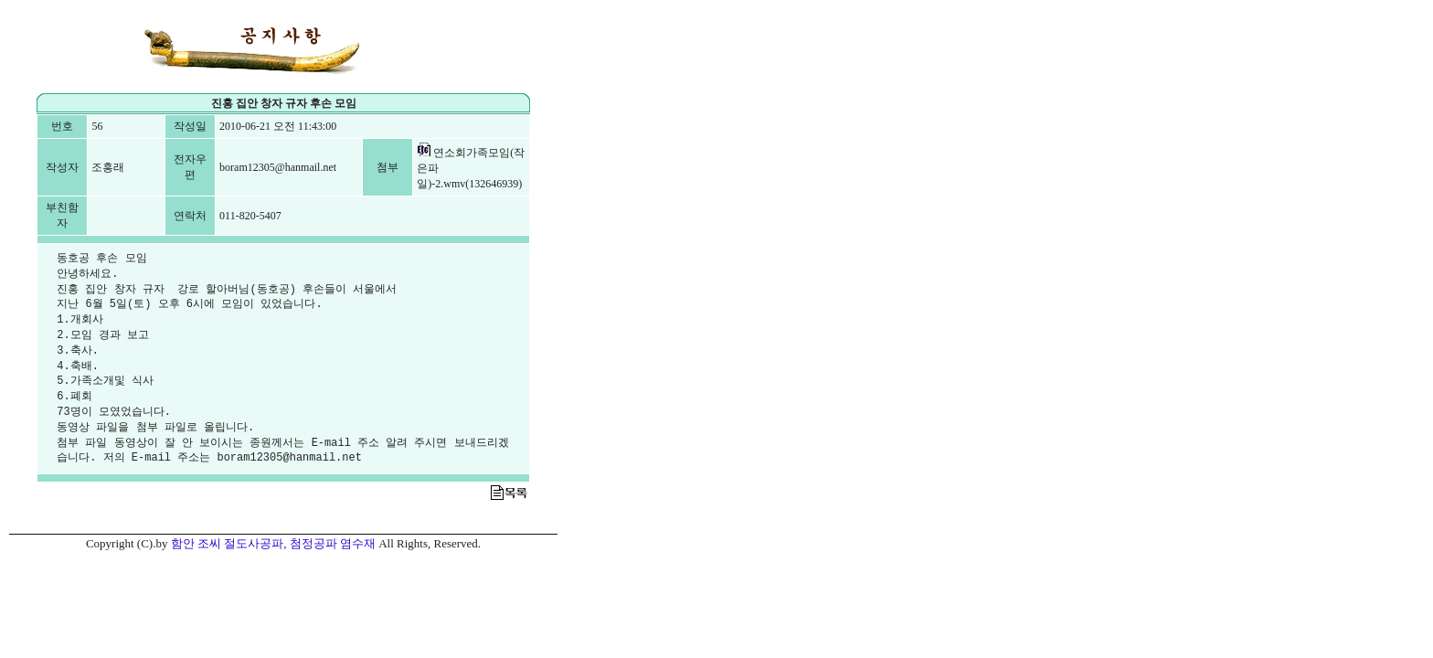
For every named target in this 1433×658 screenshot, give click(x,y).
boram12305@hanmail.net (277, 167)
